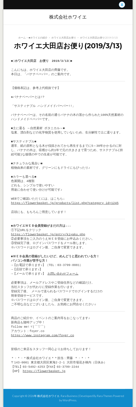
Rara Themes (105, 396)
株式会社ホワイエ (68, 17)
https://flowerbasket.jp (44, 371)
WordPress (69, 400)
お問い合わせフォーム (62, 274)
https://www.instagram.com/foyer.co (42, 335)
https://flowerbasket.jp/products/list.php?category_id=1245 (65, 203)
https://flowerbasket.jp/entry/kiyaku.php (48, 234)
